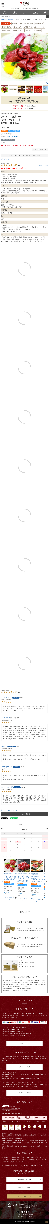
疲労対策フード (6, 30)
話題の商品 (37, 30)
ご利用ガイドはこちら (24, 1043)
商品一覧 (15, 12)
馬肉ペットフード (39, 27)
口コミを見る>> (43, 165)
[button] (2, 882)
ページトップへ (46, 1222)
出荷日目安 (26, 98)
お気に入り (25, 12)
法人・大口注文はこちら (24, 1196)
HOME (2, 19)
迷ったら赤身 (17, 27)
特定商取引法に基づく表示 (24, 1179)
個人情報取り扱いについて (24, 1187)
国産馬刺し (29, 30)
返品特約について (6, 159)
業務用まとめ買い (9, 19)
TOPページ (5, 12)
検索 (47, 16)
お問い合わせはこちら (24, 1067)
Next (46, 57)
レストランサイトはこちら (24, 1093)
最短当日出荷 (39, 23)
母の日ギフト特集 (17, 23)
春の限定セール (28, 23)
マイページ (35, 12)
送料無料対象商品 (7, 27)
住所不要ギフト (28, 27)
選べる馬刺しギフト (18, 30)
